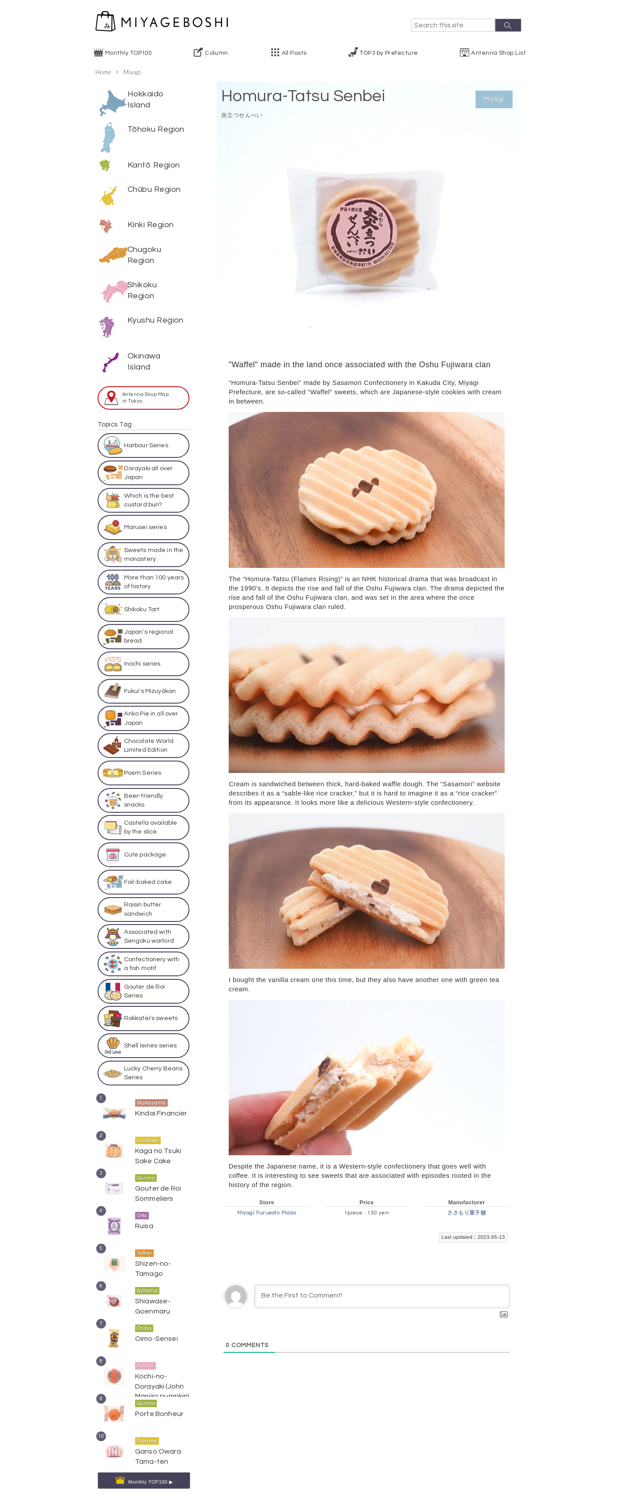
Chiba (144, 1317)
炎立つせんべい (248, 114)
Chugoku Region (144, 243)
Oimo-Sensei (154, 1327)
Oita (142, 1204)
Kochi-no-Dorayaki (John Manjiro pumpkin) (162, 1373)
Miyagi (135, 72)
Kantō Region (154, 165)
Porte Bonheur (156, 1402)
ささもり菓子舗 (466, 1213)
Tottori (144, 1242)
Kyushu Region (156, 309)
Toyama (147, 1429)
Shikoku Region (142, 279)
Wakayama (151, 1091)
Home (104, 72)
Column (216, 53)
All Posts (294, 53)
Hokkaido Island (146, 99)
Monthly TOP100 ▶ (150, 1470)
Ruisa (143, 1214)
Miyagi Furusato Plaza (266, 1213)
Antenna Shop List (498, 53)
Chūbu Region (154, 189)
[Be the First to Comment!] (382, 1296)
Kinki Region (151, 213)
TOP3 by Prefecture (389, 53)
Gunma (146, 1167)
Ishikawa (148, 1129)
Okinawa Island (144, 350)
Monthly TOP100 (128, 53)
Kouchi (145, 1354)
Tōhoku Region (156, 129)
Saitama (147, 1279)
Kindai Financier (158, 1101)
